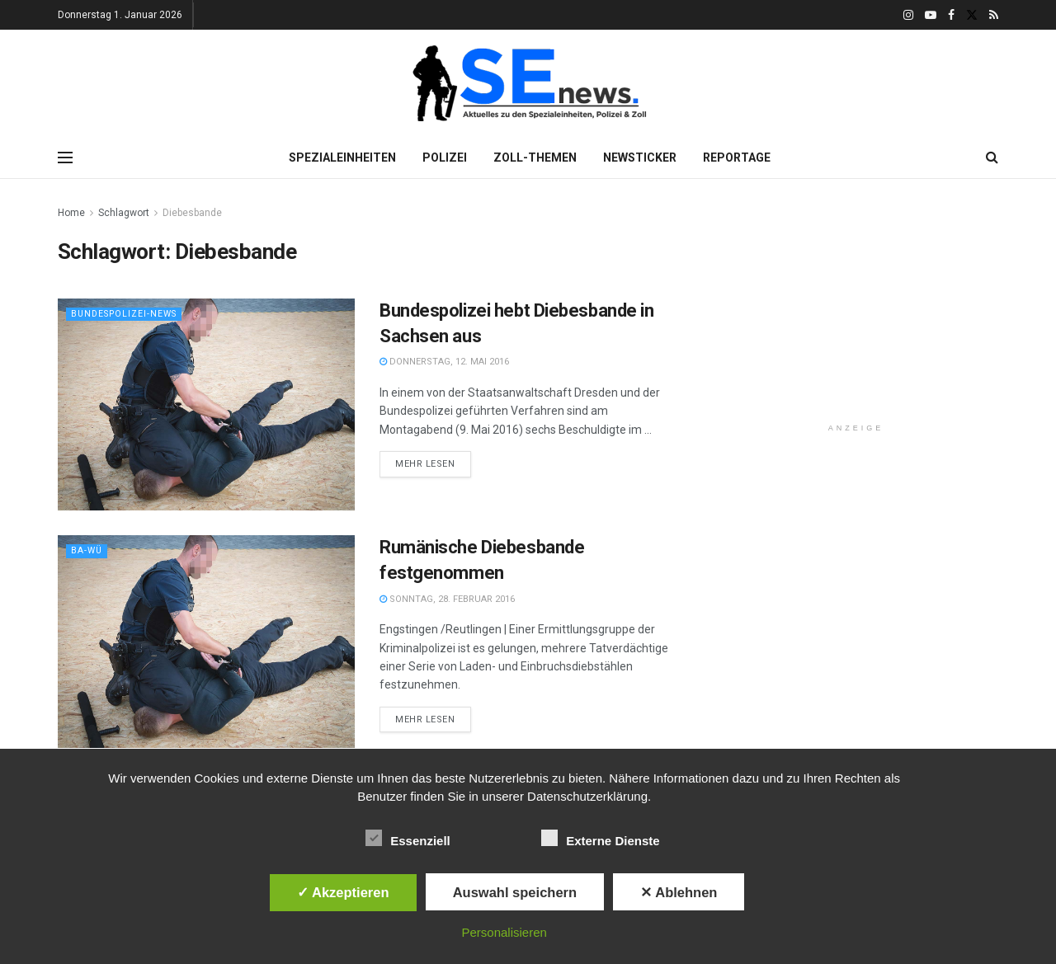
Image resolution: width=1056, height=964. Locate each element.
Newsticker (639, 157)
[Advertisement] (856, 307)
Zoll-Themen (535, 157)
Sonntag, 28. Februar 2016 (447, 599)
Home (71, 213)
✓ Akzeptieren (343, 892)
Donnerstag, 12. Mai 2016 (444, 361)
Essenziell (407, 838)
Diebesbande (192, 213)
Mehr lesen (425, 463)
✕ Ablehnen (678, 892)
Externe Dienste (600, 838)
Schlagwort (123, 213)
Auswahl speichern (515, 892)
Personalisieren (504, 932)
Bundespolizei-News (127, 313)
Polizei (444, 157)
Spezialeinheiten (342, 157)
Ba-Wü (87, 550)
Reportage (737, 157)
